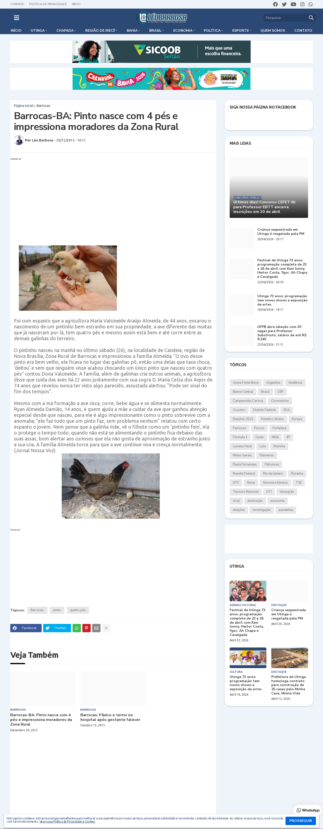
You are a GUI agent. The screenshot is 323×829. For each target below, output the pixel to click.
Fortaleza (279, 428)
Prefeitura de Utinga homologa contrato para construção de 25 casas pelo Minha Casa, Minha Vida (288, 685)
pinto (57, 610)
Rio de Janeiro (273, 473)
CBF (280, 392)
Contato (17, 4)
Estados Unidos (272, 419)
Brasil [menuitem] (155, 30)
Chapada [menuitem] (65, 30)
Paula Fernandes (245, 464)
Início (76, 4)
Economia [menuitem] (182, 30)
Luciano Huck (242, 446)
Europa (297, 419)
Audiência (295, 382)
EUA (287, 410)
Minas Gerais (242, 455)
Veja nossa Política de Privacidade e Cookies (67, 821)
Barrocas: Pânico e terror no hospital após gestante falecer (110, 717)
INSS (275, 437)
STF (236, 482)
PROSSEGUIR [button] (300, 820)
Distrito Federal (264, 410)
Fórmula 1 (240, 437)
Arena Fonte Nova (246, 382)
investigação (262, 510)
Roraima (297, 473)
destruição (255, 501)
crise (236, 501)
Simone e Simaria (275, 482)
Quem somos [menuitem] (273, 30)
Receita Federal (244, 473)
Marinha (279, 446)
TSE (299, 482)
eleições (239, 510)
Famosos (239, 428)
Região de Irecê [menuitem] (100, 30)
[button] (16, 18)
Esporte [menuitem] (240, 30)
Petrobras (272, 464)
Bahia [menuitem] (132, 30)
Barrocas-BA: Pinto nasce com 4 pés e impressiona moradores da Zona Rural (41, 720)
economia (278, 501)
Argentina (273, 382)
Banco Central (243, 392)
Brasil (265, 392)
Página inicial (23, 105)
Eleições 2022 (243, 419)
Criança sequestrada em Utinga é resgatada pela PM (280, 232)
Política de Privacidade (48, 4)
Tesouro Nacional (246, 492)
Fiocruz (259, 428)
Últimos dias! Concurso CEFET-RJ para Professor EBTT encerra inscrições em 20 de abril (264, 207)
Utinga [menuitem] (38, 30)
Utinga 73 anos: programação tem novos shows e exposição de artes (282, 300)
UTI (269, 492)
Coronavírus (280, 401)
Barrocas (43, 105)
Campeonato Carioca (248, 401)
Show (251, 482)
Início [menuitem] (16, 30)
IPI (288, 437)
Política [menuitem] (212, 30)
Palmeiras (267, 455)
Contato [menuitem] (303, 30)
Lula (263, 446)
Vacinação (287, 492)
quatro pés (78, 610)
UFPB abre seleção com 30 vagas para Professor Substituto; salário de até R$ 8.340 (282, 333)
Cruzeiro (239, 410)
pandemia (286, 510)
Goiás (259, 437)
